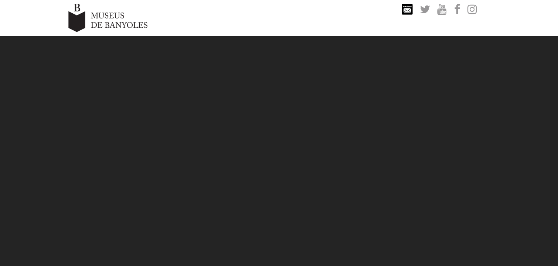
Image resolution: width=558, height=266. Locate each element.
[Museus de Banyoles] (107, 17)
